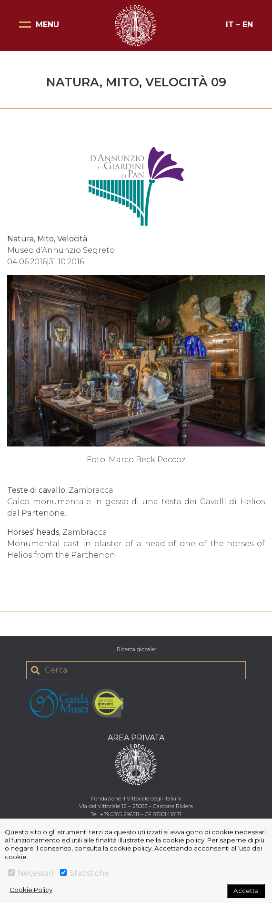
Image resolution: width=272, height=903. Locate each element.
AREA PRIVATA (136, 737)
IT (230, 24)
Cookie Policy (31, 889)
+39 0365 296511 (119, 814)
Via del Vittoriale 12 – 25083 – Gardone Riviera (136, 806)
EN (247, 24)
